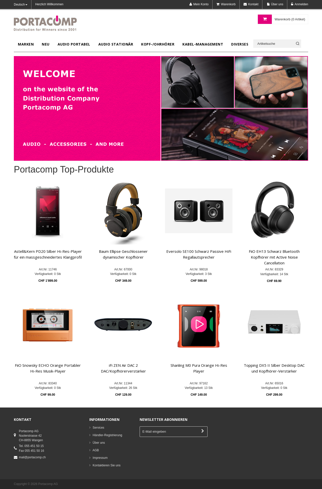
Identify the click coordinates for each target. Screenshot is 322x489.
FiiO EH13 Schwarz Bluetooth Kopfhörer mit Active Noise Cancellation (274, 257)
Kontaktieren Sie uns (106, 465)
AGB (96, 450)
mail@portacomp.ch (32, 457)
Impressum (100, 458)
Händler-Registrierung (107, 435)
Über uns (99, 442)
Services (98, 427)
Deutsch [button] (20, 4)
